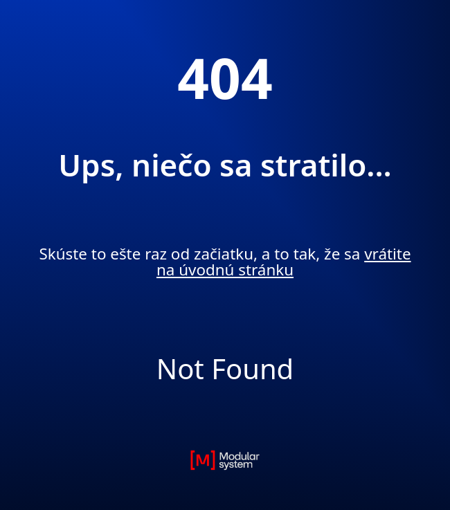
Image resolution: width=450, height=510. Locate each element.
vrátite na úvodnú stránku (283, 261)
